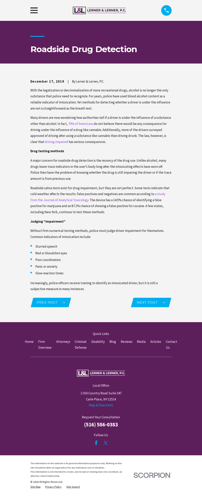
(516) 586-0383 (101, 425)
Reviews (126, 342)
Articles (155, 342)
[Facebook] (96, 443)
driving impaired (56, 142)
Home (29, 342)
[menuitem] (35, 487)
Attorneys (63, 342)
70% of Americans (80, 124)
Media (141, 342)
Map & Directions (101, 406)
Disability (98, 342)
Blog (112, 342)
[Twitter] (105, 443)
